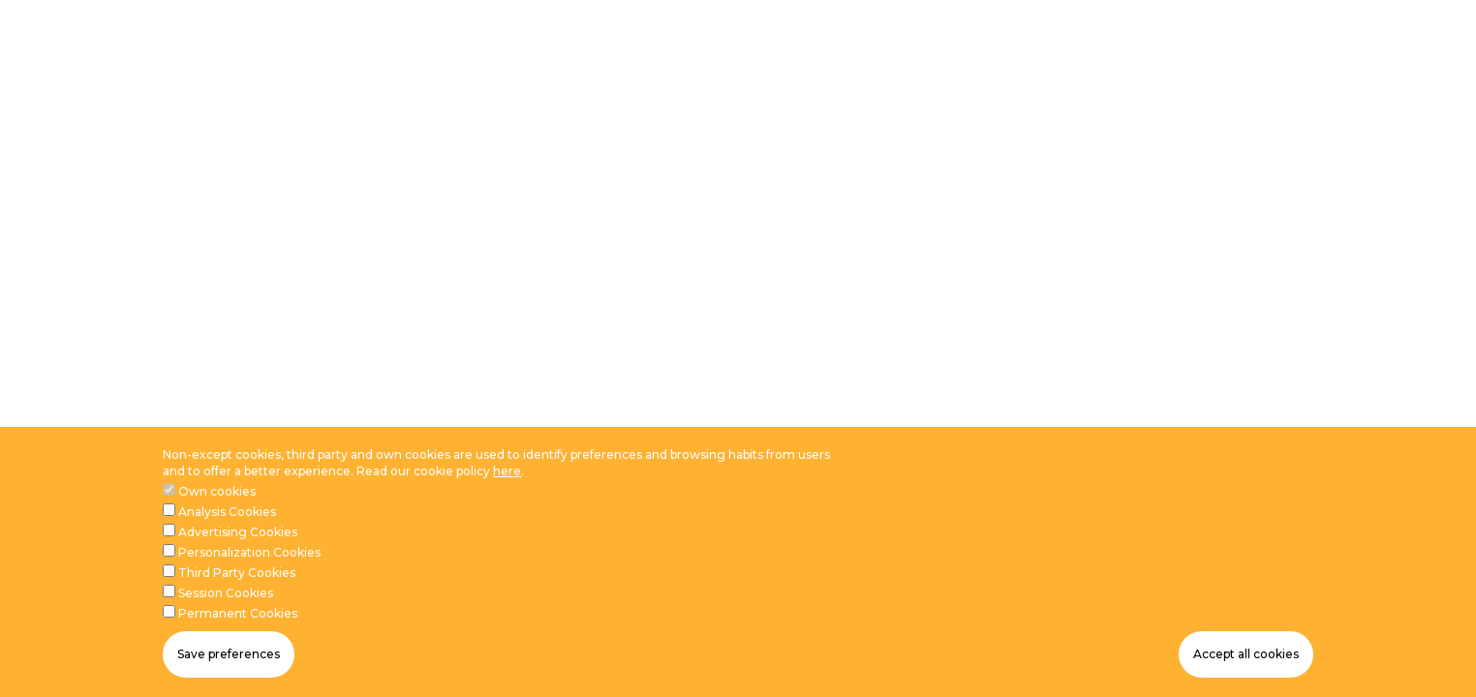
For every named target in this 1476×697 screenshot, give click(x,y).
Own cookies (217, 491)
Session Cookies (225, 593)
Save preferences (228, 654)
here (507, 471)
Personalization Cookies (249, 552)
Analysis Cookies (227, 511)
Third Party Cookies (236, 572)
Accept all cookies (1246, 654)
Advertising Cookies (237, 532)
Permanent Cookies (237, 613)
